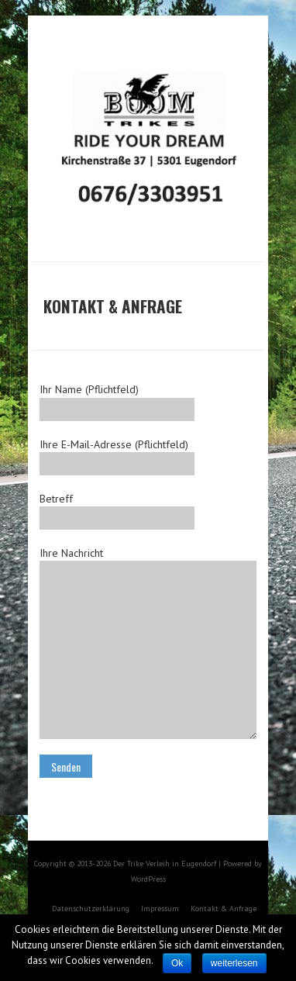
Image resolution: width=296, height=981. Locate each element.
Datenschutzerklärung (90, 908)
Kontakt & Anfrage (223, 908)
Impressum (160, 908)
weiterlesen (234, 963)
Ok (177, 963)
